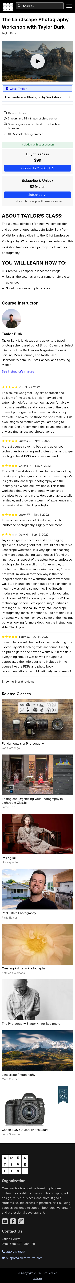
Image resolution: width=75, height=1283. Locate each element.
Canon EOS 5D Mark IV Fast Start (25, 1129)
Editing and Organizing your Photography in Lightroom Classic (32, 800)
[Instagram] (21, 1221)
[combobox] (40, 6)
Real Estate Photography (19, 913)
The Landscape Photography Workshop (32, 97)
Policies (37, 1278)
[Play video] (37, 61)
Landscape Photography (18, 1074)
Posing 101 (9, 858)
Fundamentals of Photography (23, 743)
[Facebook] (13, 1221)
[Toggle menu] (69, 6)
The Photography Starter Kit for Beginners (31, 1023)
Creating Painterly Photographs (23, 968)
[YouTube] (5, 1221)
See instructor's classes (18, 371)
